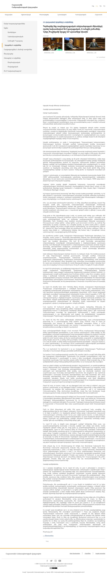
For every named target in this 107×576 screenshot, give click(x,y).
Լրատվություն (62, 14)
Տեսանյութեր (8, 54)
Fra (104, 6)
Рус (101, 6)
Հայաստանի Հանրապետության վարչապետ (23, 553)
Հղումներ (88, 553)
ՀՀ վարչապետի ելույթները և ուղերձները (58, 22)
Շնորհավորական (14, 62)
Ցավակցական (13, 67)
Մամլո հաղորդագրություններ (14, 24)
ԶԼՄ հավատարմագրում (12, 71)
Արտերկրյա (12, 32)
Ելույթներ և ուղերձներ (13, 45)
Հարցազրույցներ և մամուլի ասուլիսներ (18, 49)
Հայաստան (98, 14)
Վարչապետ (8, 14)
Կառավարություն (80, 14)
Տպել (47, 541)
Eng (93, 6)
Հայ (97, 6)
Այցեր (6, 28)
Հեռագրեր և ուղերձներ (12, 58)
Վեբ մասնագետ (75, 553)
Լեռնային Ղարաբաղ (15, 41)
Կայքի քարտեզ (100, 553)
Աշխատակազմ (26, 14)
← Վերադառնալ (48, 535)
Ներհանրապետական (15, 36)
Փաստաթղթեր (44, 14)
